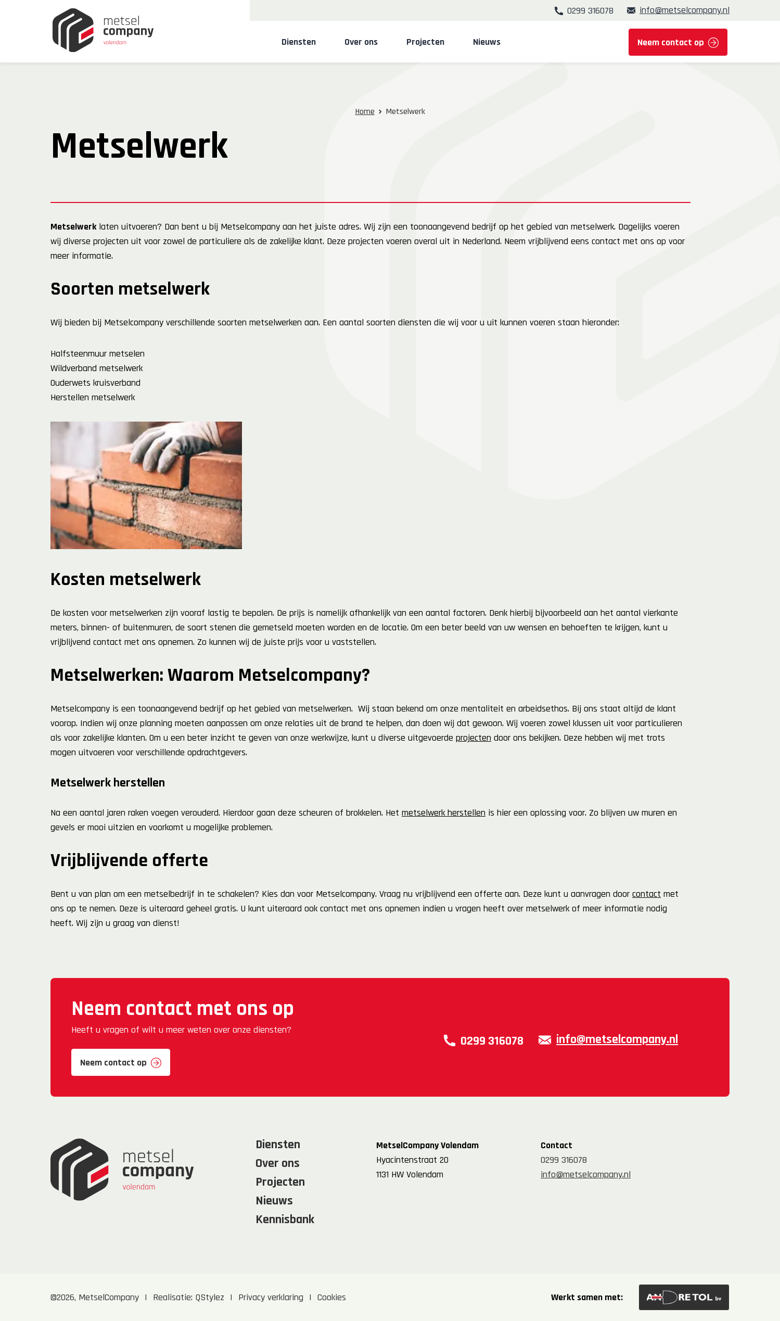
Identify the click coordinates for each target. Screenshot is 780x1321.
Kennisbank (284, 1219)
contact (646, 894)
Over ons (361, 42)
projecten (473, 738)
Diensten (299, 42)
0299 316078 (590, 10)
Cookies (331, 1297)
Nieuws (487, 42)
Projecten (425, 42)
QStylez (209, 1297)
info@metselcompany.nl (685, 10)
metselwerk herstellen (443, 813)
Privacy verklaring (270, 1297)
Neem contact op (670, 42)
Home (365, 111)
